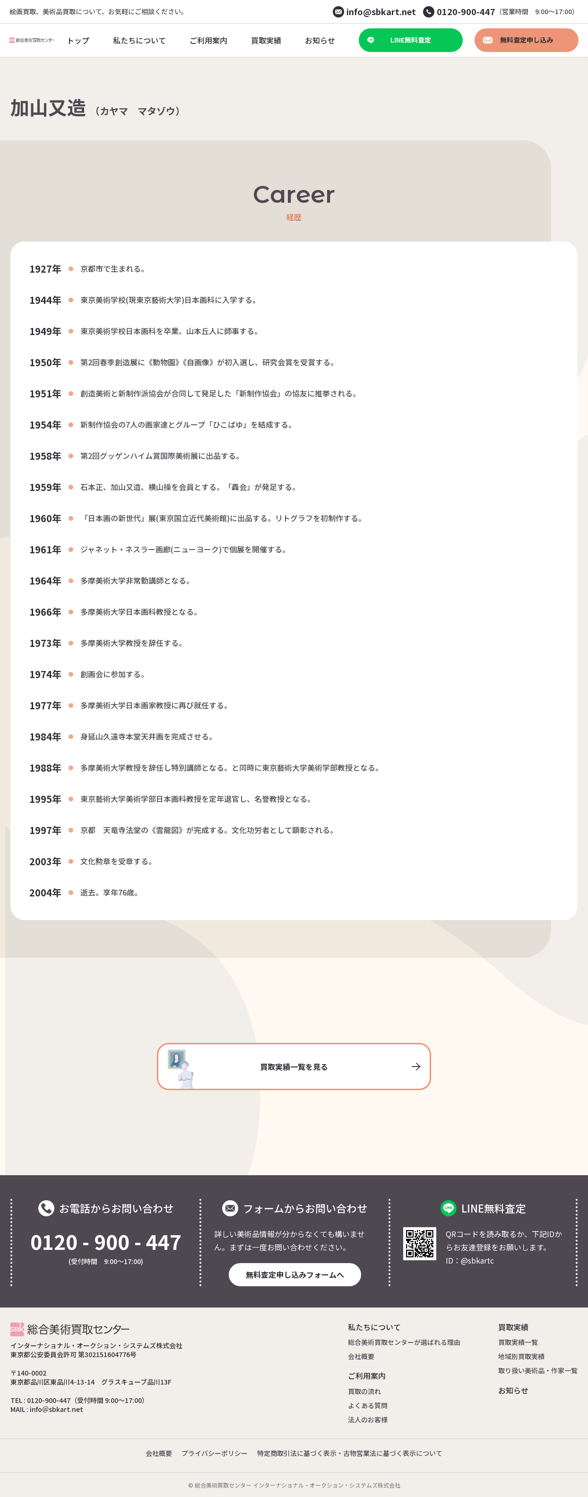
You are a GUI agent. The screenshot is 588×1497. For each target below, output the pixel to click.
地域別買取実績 (521, 1356)
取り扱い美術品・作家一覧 (538, 1370)
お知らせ (513, 1390)
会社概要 (361, 1356)
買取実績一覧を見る (294, 1069)
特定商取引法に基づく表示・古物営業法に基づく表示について (349, 1453)
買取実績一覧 (518, 1342)
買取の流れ (364, 1391)
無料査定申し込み (518, 39)
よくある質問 (368, 1405)
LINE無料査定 (399, 39)
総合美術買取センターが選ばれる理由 (404, 1342)
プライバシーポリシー (215, 1453)
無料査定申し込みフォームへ (295, 1274)
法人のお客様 (368, 1419)
